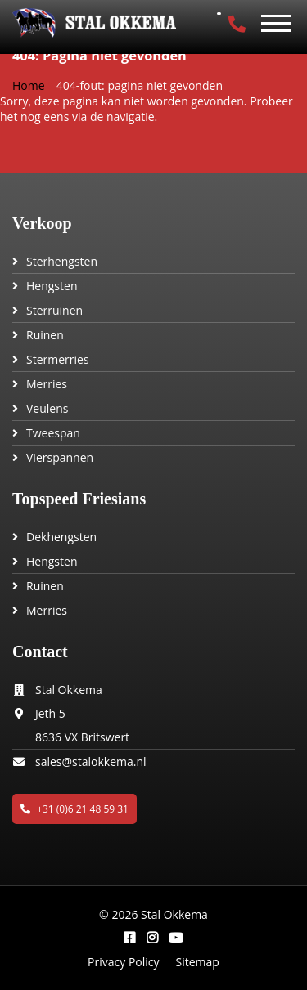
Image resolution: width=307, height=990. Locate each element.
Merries (46, 384)
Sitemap (197, 962)
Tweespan (53, 433)
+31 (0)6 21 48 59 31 (74, 809)
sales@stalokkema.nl (91, 761)
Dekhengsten (61, 536)
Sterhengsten (61, 261)
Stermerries (57, 359)
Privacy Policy (123, 962)
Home (28, 85)
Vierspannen (59, 457)
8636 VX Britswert (82, 737)
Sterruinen (54, 310)
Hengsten (51, 285)
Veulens (47, 408)
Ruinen (45, 335)
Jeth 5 (50, 713)
